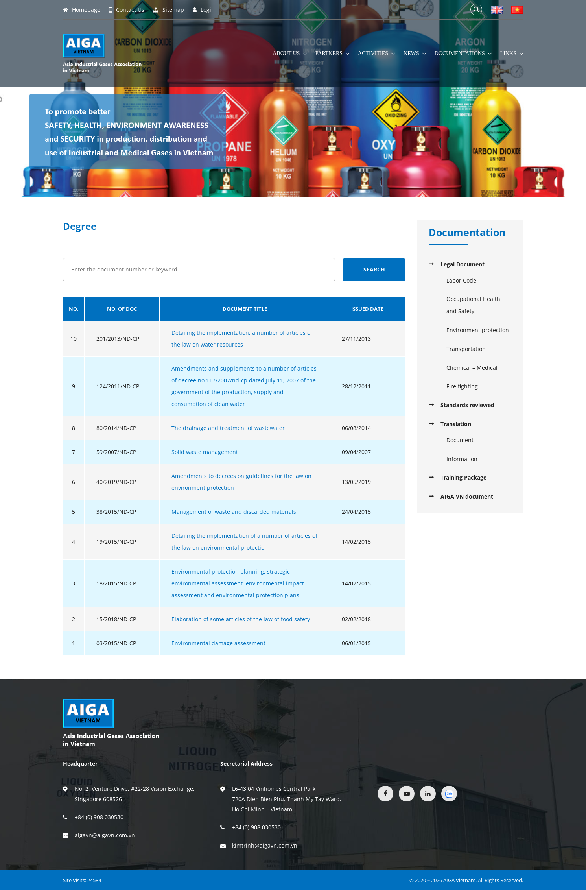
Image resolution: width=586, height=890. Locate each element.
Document (460, 440)
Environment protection (477, 330)
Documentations (463, 53)
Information (461, 459)
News (415, 53)
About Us (289, 53)
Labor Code (461, 280)
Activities (376, 53)
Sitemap (168, 10)
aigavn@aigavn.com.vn (105, 835)
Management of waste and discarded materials (233, 511)
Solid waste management (204, 452)
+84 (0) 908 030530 (99, 817)
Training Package (463, 477)
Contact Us (126, 10)
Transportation (466, 349)
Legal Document (462, 264)
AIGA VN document (466, 496)
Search (374, 269)
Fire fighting (462, 386)
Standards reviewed (467, 405)
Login (204, 10)
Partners (332, 53)
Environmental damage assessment (218, 643)
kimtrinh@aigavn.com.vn (264, 845)
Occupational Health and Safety (473, 305)
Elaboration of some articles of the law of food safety (240, 619)
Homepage (81, 10)
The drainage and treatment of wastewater (228, 428)
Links (511, 53)
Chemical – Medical (472, 367)
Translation (455, 424)
